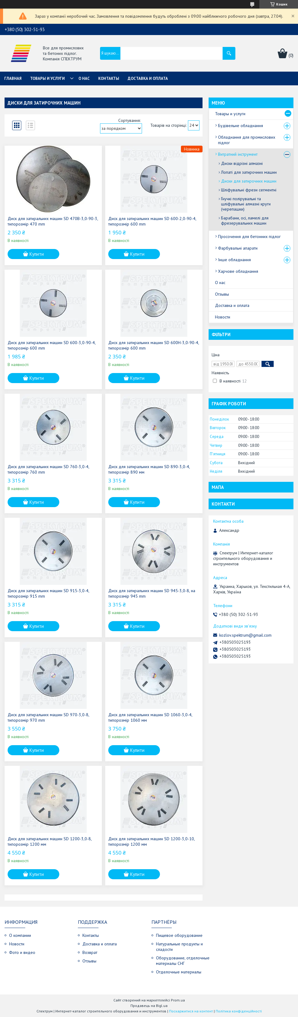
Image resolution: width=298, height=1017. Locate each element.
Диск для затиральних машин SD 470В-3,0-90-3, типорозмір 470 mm (53, 221)
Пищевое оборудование (179, 935)
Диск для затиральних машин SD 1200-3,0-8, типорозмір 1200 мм (50, 841)
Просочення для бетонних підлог (249, 236)
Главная (13, 78)
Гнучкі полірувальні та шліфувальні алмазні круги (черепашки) (246, 204)
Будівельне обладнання (240, 125)
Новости (222, 317)
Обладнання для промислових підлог (246, 139)
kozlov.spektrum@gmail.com (245, 635)
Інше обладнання (234, 259)
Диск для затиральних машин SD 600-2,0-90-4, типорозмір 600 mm (152, 221)
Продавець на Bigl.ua (149, 1005)
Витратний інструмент (238, 154)
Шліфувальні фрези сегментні (248, 190)
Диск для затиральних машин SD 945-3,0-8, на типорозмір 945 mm (151, 593)
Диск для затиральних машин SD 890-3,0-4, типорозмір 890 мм (149, 469)
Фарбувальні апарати (238, 248)
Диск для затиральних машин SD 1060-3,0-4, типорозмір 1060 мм (150, 717)
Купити (36, 254)
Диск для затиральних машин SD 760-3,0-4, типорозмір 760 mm (48, 469)
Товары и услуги (47, 78)
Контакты (108, 78)
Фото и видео (22, 952)
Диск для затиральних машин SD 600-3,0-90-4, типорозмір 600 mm (51, 345)
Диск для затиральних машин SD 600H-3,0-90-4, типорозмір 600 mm (153, 345)
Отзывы (222, 294)
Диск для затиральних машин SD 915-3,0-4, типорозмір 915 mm (48, 593)
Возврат (89, 952)
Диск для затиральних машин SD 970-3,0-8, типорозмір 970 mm (48, 717)
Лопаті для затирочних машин (249, 172)
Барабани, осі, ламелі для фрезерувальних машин (245, 220)
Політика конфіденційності (239, 1011)
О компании (20, 935)
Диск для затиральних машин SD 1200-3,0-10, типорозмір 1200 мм (151, 841)
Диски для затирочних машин (248, 181)
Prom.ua (178, 1000)
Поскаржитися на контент (191, 1011)
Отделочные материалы (178, 972)
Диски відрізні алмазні (242, 163)
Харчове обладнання (238, 271)
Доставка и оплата (148, 78)
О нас (84, 78)
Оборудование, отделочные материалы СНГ (183, 960)
